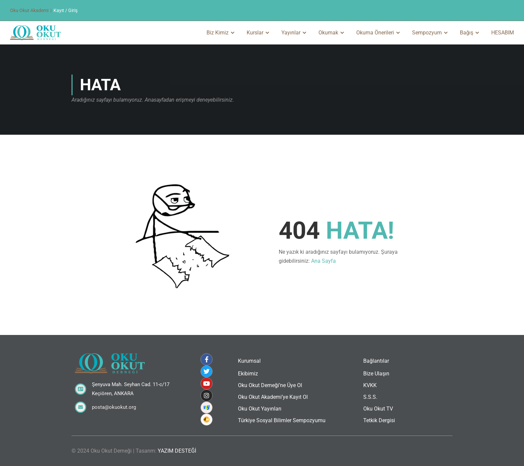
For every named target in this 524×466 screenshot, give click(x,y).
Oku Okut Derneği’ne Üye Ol (270, 385)
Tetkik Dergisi (379, 420)
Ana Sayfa (323, 261)
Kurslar (255, 32)
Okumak (328, 32)
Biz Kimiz (218, 32)
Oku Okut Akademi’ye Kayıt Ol (273, 397)
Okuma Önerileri (375, 32)
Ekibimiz (248, 373)
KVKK (370, 385)
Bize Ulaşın (376, 373)
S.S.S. (370, 397)
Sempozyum (427, 32)
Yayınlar (290, 32)
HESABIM (502, 32)
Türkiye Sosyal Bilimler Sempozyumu (281, 420)
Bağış (466, 32)
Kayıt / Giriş (65, 10)
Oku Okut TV (378, 408)
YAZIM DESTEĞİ (177, 451)
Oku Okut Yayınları (259, 408)
